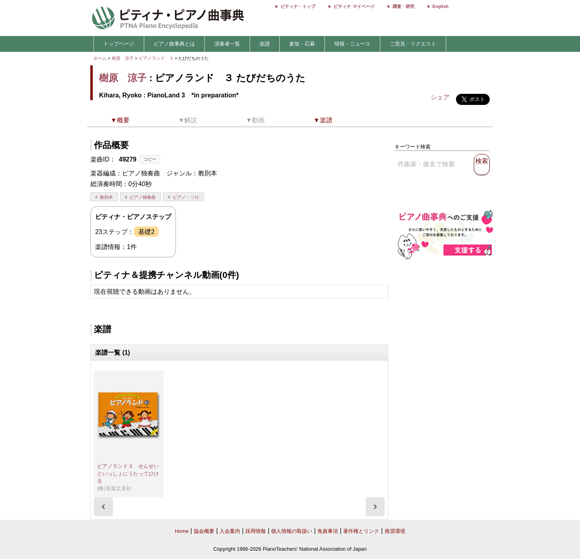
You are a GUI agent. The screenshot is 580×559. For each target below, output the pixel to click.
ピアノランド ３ (157, 58)
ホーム (100, 58)
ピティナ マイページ (354, 6)
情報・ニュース (352, 44)
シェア (440, 97)
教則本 (106, 197)
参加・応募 (302, 44)
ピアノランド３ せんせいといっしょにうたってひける (128, 473)
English (440, 6)
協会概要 (204, 531)
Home (182, 531)
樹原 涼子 (123, 58)
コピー (149, 159)
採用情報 (255, 531)
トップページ (118, 44)
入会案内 (229, 531)
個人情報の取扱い (291, 531)
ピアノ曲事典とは (174, 44)
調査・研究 (403, 6)
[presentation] (103, 506)
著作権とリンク (361, 531)
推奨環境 (395, 531)
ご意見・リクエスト (413, 44)
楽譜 (264, 44)
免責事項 (327, 531)
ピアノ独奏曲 (143, 197)
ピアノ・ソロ (186, 197)
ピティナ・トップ (297, 6)
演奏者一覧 (227, 44)
